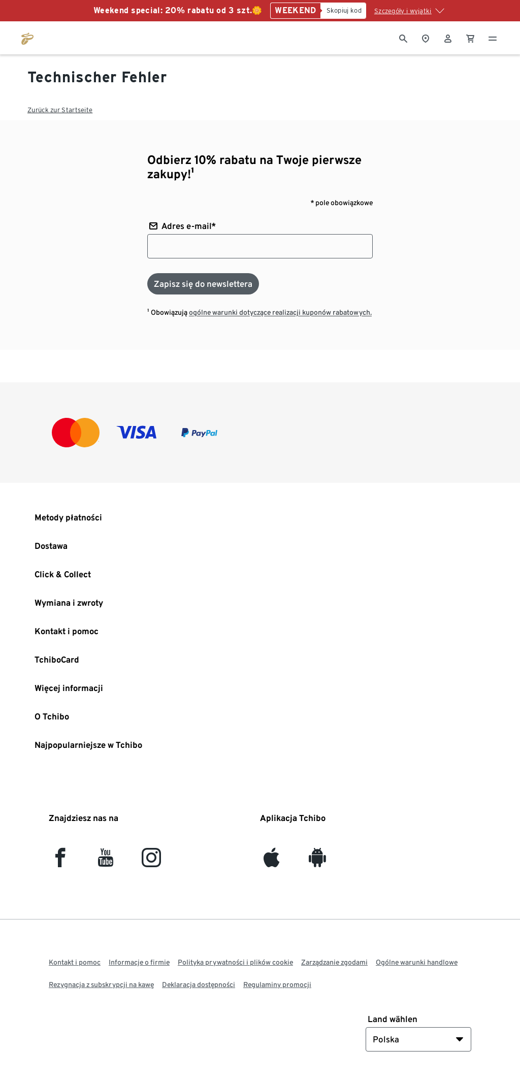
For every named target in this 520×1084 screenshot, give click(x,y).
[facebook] (60, 862)
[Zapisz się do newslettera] (203, 284)
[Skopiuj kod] (343, 11)
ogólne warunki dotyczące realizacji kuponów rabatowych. (280, 312)
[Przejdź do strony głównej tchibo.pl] (27, 37)
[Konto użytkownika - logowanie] (448, 37)
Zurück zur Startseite (59, 110)
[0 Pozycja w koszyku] (470, 37)
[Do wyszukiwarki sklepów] (425, 37)
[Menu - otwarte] (492, 37)
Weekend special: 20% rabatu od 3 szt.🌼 (177, 10)
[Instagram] (151, 862)
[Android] (317, 862)
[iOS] (271, 862)
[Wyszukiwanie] (403, 37)
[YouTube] (105, 862)
